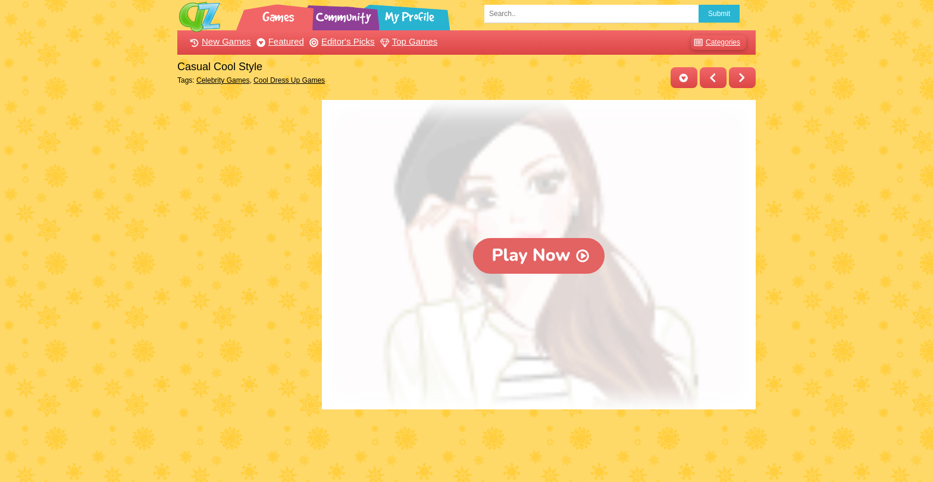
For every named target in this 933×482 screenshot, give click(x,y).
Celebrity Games (222, 80)
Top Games (407, 41)
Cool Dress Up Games (289, 80)
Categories (715, 42)
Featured (278, 41)
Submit (719, 14)
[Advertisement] (246, 278)
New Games (219, 41)
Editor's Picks (340, 41)
